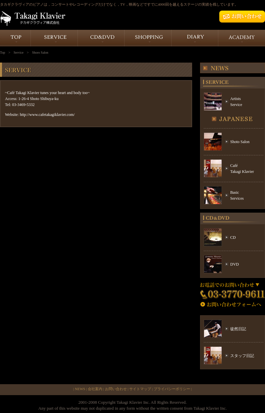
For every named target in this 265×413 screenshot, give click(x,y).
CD (233, 237)
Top (2, 52)
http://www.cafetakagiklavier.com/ (47, 114)
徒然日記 (238, 329)
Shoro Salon (40, 52)
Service (19, 52)
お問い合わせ (116, 389)
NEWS (80, 389)
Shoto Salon (239, 141)
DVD (234, 264)
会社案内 (95, 389)
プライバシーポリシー (172, 389)
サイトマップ (140, 389)
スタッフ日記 (242, 355)
